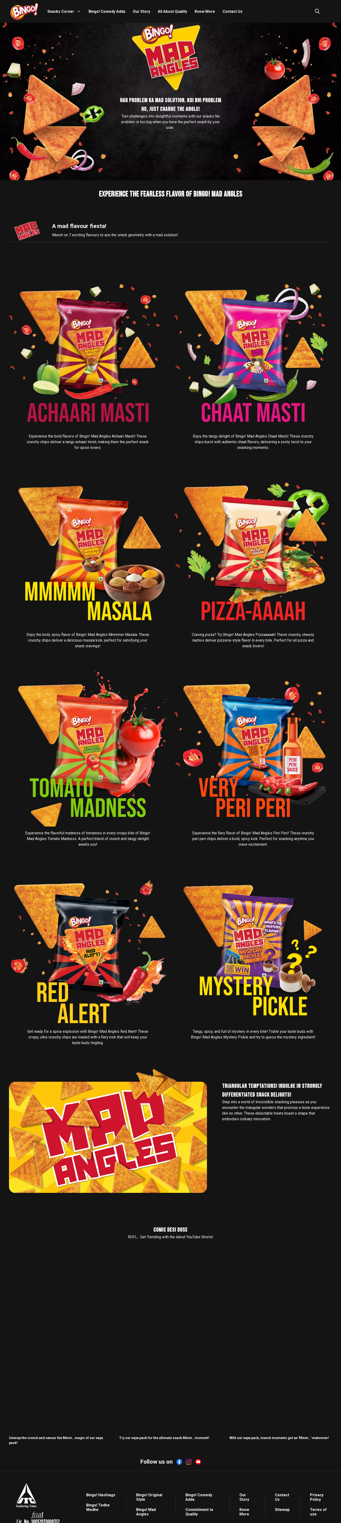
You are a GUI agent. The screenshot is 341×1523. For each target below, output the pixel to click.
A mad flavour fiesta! (79, 226)
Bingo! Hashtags (100, 1495)
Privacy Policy (316, 1497)
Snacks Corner (60, 11)
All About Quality (172, 11)
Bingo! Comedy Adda (107, 11)
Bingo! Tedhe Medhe (98, 1507)
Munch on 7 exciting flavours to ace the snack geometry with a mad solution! (115, 235)
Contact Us (232, 11)
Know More (205, 11)
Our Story (141, 11)
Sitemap (282, 1509)
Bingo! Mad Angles (146, 1511)
